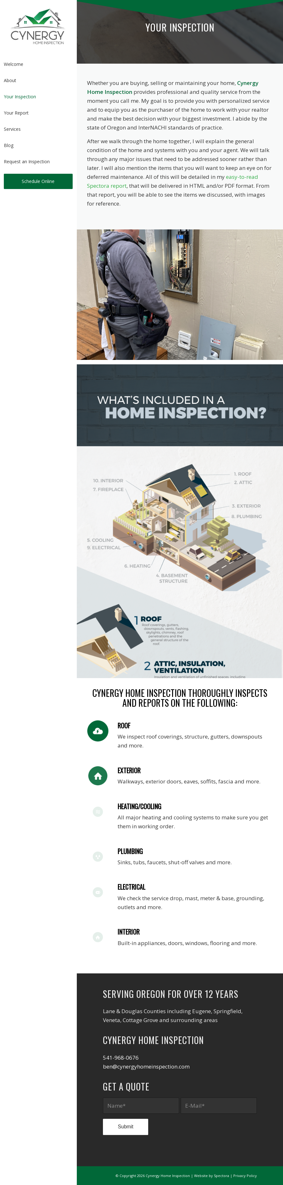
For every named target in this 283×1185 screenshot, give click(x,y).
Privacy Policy (245, 1175)
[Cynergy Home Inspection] (38, 26)
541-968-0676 (121, 1057)
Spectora (221, 1175)
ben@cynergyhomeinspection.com (146, 1066)
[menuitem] (38, 64)
